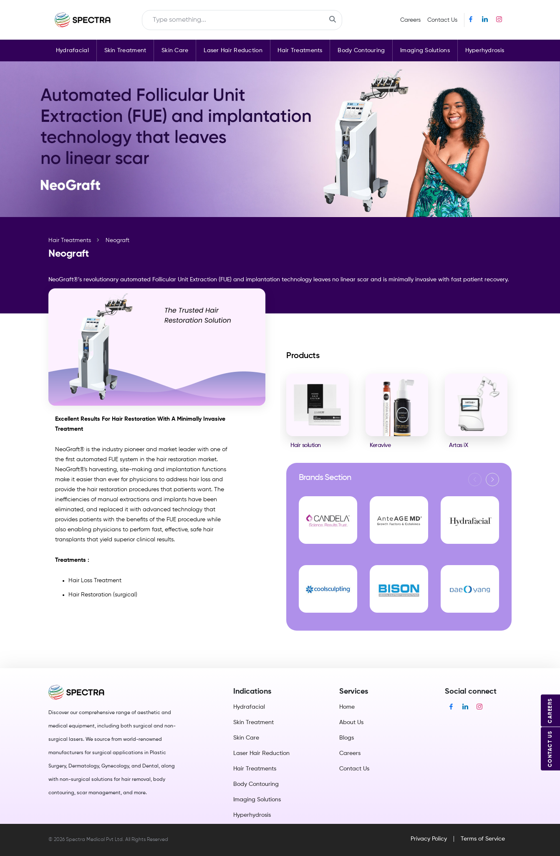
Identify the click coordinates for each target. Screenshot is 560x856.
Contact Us (442, 20)
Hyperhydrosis (485, 50)
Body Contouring (361, 50)
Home (347, 707)
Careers (410, 20)
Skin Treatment (125, 50)
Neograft (117, 240)
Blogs (346, 738)
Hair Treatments (299, 50)
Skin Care (175, 50)
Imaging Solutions (425, 50)
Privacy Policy (429, 839)
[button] (492, 479)
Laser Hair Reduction (233, 50)
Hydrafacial (72, 50)
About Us (351, 722)
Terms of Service (483, 839)
